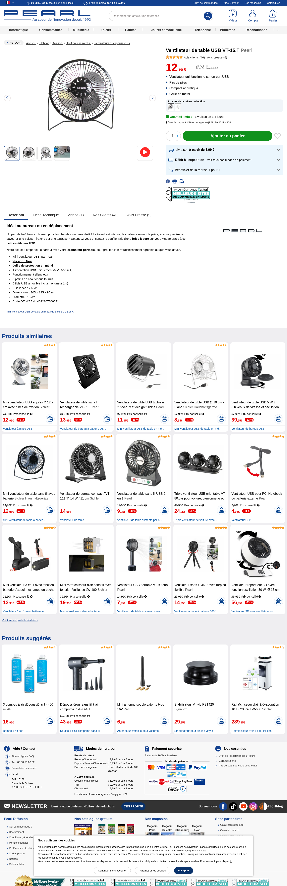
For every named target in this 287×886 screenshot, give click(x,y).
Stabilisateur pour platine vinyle (193, 730)
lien (204, 850)
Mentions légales (19, 842)
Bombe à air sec (13, 730)
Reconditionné (256, 30)
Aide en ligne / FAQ (23, 756)
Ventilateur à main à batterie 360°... (196, 611)
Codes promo (17, 853)
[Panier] (273, 16)
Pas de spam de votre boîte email (238, 765)
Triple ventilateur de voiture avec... (195, 520)
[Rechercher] (208, 16)
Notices (13, 858)
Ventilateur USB (241, 520)
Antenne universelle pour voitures (138, 730)
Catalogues (273, 2)
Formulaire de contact (24, 768)
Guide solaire (16, 864)
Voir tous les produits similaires (19, 620)
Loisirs (106, 30)
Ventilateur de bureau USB (247, 428)
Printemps (227, 30)
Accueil (31, 43)
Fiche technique (46, 215)
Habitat (130, 30)
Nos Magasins (253, 2)
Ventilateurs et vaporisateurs (112, 43)
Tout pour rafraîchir (78, 43)
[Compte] (253, 16)
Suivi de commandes (206, 2)
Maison (57, 43)
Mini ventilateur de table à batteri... (24, 520)
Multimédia (81, 30)
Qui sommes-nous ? (20, 826)
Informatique (18, 30)
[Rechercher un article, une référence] (161, 16)
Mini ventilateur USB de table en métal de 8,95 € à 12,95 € (40, 311)
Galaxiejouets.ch (229, 830)
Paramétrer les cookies (152, 870)
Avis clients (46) (105, 215)
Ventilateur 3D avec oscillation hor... (253, 611)
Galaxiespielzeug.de (232, 824)
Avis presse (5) (139, 215)
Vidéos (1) (76, 215)
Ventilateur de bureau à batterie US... (83, 428)
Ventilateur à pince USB (17, 428)
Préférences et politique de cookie (28, 848)
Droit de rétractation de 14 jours (237, 755)
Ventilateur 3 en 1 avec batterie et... (25, 611)
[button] (187, 122)
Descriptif (16, 215)
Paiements (161, 755)
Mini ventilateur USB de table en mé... (140, 428)
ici (231, 861)
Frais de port (107, 2)
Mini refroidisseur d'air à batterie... (81, 611)
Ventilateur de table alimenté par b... (139, 520)
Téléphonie (203, 30)
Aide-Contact (231, 2)
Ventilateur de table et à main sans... (139, 611)
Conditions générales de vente (26, 837)
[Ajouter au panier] (227, 136)
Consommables (50, 30)
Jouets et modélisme (166, 30)
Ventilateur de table (72, 520)
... (278, 30)
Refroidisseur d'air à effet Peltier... (252, 730)
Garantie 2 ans (227, 760)
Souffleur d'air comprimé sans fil (80, 730)
